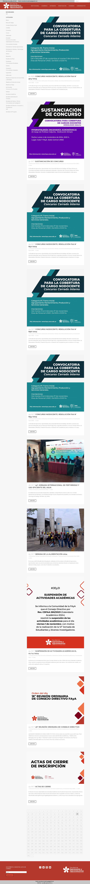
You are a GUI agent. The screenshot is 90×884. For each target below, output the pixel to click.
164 (81, 840)
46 (32, 820)
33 (39, 817)
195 (28, 849)
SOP (7, 109)
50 (47, 820)
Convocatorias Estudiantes (12, 63)
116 (70, 832)
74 (81, 823)
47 (36, 820)
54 (62, 820)
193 (77, 846)
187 (55, 846)
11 (69, 811)
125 (47, 834)
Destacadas (8, 35)
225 (28, 855)
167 (36, 843)
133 (77, 834)
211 (32, 852)
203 (58, 849)
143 (58, 837)
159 (62, 840)
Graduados (8, 68)
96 (51, 829)
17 (36, 814)
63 (39, 823)
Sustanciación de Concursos (12, 41)
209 (81, 849)
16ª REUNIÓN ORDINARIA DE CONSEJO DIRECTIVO (57, 727)
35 (47, 817)
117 (73, 832)
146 (70, 837)
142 (55, 837)
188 (58, 846)
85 (66, 826)
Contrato (8, 27)
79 (43, 826)
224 (81, 852)
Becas (7, 20)
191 (70, 846)
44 (81, 817)
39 (62, 817)
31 (32, 817)
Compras (8, 98)
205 (66, 849)
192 (74, 846)
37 (54, 817)
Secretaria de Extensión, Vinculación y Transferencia (52, 556)
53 (58, 820)
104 (81, 829)
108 (40, 832)
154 (43, 840)
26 (69, 814)
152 (36, 840)
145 (66, 837)
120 (28, 834)
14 (81, 811)
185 (47, 846)
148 (77, 837)
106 (32, 832)
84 (62, 826)
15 (28, 814)
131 (70, 834)
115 (66, 832)
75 (28, 826)
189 (62, 846)
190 (66, 846)
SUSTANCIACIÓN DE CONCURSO (49, 161)
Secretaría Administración (12, 96)
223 (77, 852)
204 (62, 849)
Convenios (8, 30)
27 (73, 814)
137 (36, 837)
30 (28, 817)
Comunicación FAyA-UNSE (72, 163)
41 (69, 817)
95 (47, 829)
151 (32, 840)
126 (51, 834)
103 (77, 829)
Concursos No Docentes (11, 89)
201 (51, 849)
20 (47, 814)
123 (40, 834)
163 (77, 840)
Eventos (8, 65)
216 (51, 852)
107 (36, 832)
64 (43, 823)
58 (77, 820)
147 (74, 837)
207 (73, 849)
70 (66, 823)
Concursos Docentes (11, 39)
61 (32, 823)
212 (36, 852)
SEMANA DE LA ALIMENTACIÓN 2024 (51, 554)
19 (43, 814)
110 (47, 832)
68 (58, 823)
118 (77, 832)
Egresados (8, 56)
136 (32, 837)
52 (54, 820)
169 (43, 843)
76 (32, 826)
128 (58, 834)
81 (51, 826)
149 (81, 837)
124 (43, 834)
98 (58, 829)
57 (73, 820)
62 (36, 823)
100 (66, 829)
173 (58, 843)
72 (73, 823)
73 (77, 823)
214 (43, 852)
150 (28, 840)
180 (28, 846)
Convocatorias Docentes (11, 44)
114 (62, 832)
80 (47, 826)
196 (32, 849)
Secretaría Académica (11, 94)
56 (70, 820)
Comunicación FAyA (43, 489)
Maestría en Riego (10, 84)
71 (69, 823)
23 (58, 814)
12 (73, 811)
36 (51, 817)
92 (36, 829)
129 (62, 834)
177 (74, 843)
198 (40, 849)
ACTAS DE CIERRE (43, 787)
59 (81, 820)
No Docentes (9, 87)
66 (51, 823)
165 (28, 843)
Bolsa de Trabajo (10, 22)
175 (66, 843)
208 (77, 849)
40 (66, 817)
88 (77, 826)
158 (58, 840)
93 (39, 829)
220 (66, 852)
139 (43, 837)
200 (47, 849)
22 (54, 814)
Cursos (7, 32)
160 (66, 840)
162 (74, 840)
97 (55, 829)
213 (40, 852)
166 (32, 843)
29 (81, 814)
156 (51, 840)
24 (62, 814)
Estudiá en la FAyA (10, 58)
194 (81, 846)
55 (66, 820)
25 (66, 814)
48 (39, 820)
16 (32, 814)
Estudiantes (8, 61)
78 (39, 826)
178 (77, 843)
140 (47, 837)
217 (55, 852)
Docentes (8, 38)
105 (28, 832)
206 (70, 849)
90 (28, 829)
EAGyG (7, 53)
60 (28, 823)
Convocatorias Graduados (12, 70)
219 (62, 852)
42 (73, 817)
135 (28, 837)
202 (55, 849)
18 (39, 814)
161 (70, 840)
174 (62, 843)
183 (40, 846)
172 (55, 843)
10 (66, 811)
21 (51, 814)
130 (66, 834)
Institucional (8, 75)
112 (55, 832)
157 (55, 840)
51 (51, 820)
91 (32, 829)
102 (74, 829)
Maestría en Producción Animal (13, 82)
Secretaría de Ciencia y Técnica (13, 101)
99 (62, 829)
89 (81, 826)
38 (58, 817)
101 (70, 829)
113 (58, 832)
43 (77, 817)
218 (58, 852)
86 (70, 826)
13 (77, 811)
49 (43, 820)
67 (55, 823)
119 (81, 832)
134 (81, 834)
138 (40, 837)
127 (55, 834)
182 (36, 846)
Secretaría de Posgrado (11, 111)
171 (51, 843)
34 (43, 817)
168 (40, 843)
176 (70, 843)
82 (54, 826)
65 (47, 823)
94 (43, 829)
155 (47, 840)
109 (43, 832)
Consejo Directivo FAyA (11, 25)
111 (51, 832)
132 (74, 834)
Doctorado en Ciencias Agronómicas (14, 46)
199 (43, 849)
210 (28, 852)
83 (58, 826)
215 (47, 852)
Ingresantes (8, 72)
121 (32, 834)
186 (51, 846)
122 (36, 834)
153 (40, 840)
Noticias (8, 91)
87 (73, 826)
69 (62, 823)
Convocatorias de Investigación (13, 103)
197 (36, 849)
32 (36, 817)
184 (43, 846)
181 (32, 846)
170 (47, 843)
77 (36, 826)
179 (81, 843)
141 (51, 837)
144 (62, 837)
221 (70, 852)
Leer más (32, 93)
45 (28, 820)
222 (74, 852)
